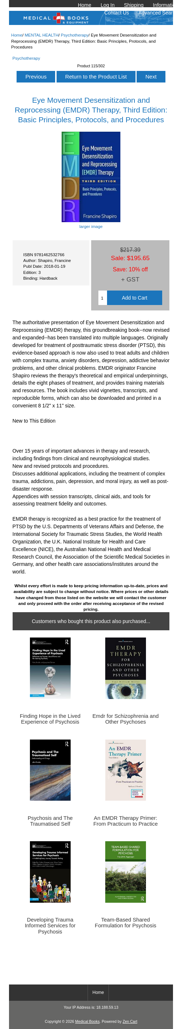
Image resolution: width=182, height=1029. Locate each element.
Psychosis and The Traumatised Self (50, 821)
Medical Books (87, 1022)
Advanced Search (158, 13)
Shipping (133, 5)
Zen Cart (130, 1022)
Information (165, 5)
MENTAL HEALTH (41, 35)
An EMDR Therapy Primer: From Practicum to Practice (125, 821)
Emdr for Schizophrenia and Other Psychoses (125, 719)
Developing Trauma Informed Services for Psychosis (50, 925)
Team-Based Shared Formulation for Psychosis (125, 922)
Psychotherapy (75, 35)
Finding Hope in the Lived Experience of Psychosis (50, 719)
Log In (108, 5)
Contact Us (116, 13)
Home (84, 5)
